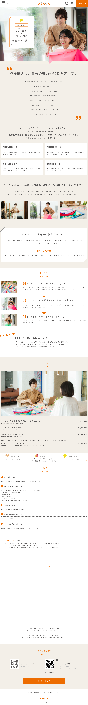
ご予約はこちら (82, 3)
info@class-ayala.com (46, 672)
